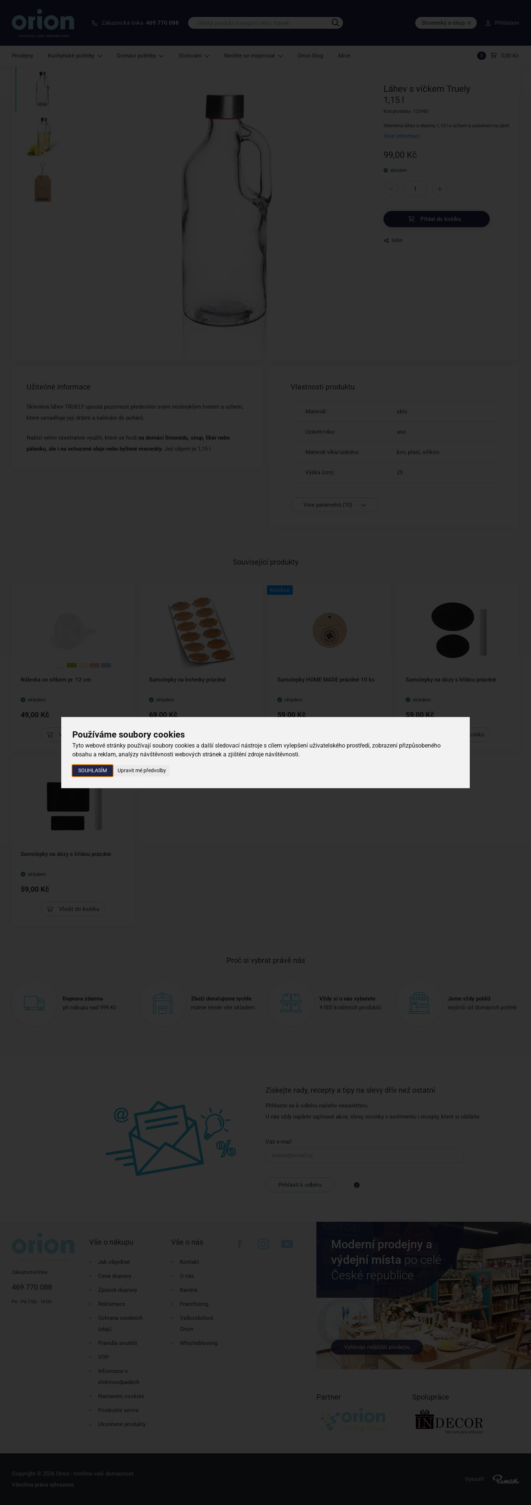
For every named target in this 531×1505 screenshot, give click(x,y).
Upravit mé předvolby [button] (142, 770)
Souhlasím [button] (92, 770)
